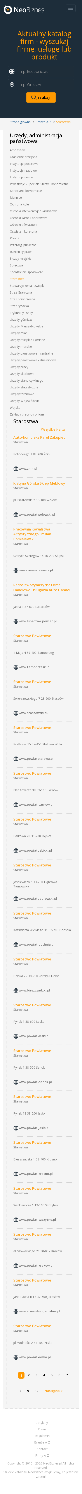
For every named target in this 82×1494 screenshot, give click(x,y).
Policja (14, 238)
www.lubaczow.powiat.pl (38, 621)
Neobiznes (24, 9)
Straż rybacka (19, 306)
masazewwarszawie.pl (36, 570)
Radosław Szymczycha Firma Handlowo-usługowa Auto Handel (41, 587)
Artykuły (42, 1423)
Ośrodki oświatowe (23, 225)
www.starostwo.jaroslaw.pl (39, 1311)
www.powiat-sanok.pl (35, 1082)
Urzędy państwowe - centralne (31, 353)
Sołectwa (16, 265)
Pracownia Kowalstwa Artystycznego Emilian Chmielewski (32, 534)
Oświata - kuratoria (23, 231)
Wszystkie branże (53, 429)
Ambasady (17, 150)
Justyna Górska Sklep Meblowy (39, 483)
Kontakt (42, 1449)
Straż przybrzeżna (22, 299)
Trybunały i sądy (21, 313)
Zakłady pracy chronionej (27, 414)
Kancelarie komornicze (26, 191)
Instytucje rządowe (23, 170)
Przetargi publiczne (23, 245)
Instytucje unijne (21, 177)
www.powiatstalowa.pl (36, 759)
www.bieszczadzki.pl (34, 990)
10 (36, 1391)
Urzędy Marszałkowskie (26, 326)
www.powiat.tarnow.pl (36, 804)
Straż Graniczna (21, 292)
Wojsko (15, 407)
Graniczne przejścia (23, 157)
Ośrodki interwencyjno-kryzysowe (34, 211)
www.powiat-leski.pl (34, 1036)
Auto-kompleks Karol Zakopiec (39, 437)
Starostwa (17, 279)
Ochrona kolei (20, 204)
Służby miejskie (20, 258)
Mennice (16, 197)
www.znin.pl (28, 468)
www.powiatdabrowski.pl (38, 898)
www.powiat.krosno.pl (36, 1174)
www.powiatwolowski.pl (37, 514)
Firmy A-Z (42, 1455)
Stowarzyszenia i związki (27, 285)
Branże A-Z (43, 122)
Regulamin (42, 1436)
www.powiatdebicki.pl (35, 850)
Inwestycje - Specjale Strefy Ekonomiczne (39, 184)
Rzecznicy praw (20, 252)
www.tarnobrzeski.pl (34, 667)
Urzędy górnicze (21, 319)
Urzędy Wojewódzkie (25, 401)
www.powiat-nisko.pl (35, 1357)
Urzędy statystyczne (24, 387)
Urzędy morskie (21, 346)
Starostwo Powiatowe (32, 635)
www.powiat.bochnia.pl (36, 944)
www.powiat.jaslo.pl (34, 1128)
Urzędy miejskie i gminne (27, 340)
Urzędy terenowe (22, 394)
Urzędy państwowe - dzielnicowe (33, 360)
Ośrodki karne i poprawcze (28, 218)
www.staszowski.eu (33, 713)
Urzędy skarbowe (22, 374)
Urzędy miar (18, 333)
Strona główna (20, 122)
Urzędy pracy (19, 367)
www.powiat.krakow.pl (36, 1265)
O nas (42, 1429)
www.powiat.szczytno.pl (37, 1219)
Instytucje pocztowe (24, 164)
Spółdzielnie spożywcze (26, 272)
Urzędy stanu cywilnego (26, 380)
